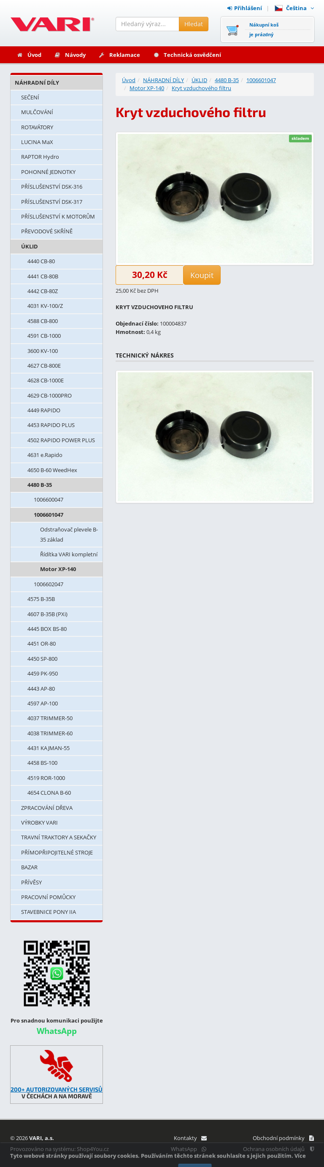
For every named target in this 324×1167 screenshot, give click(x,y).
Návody (70, 55)
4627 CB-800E (44, 365)
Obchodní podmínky (283, 1138)
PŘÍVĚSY (31, 882)
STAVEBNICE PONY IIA (48, 912)
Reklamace (119, 55)
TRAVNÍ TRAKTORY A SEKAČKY (58, 837)
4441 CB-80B (42, 276)
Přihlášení (244, 8)
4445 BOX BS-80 (47, 629)
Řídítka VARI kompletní (68, 554)
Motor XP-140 (58, 569)
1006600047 (48, 499)
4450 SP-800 (42, 658)
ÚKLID (29, 246)
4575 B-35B (41, 599)
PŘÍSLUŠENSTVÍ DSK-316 (51, 186)
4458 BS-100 (42, 762)
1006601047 (48, 514)
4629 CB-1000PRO (49, 395)
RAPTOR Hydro (40, 156)
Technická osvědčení (187, 55)
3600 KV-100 (42, 351)
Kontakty (190, 1138)
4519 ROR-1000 (46, 778)
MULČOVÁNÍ (37, 112)
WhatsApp (188, 1149)
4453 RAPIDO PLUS (51, 425)
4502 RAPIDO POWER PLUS (61, 440)
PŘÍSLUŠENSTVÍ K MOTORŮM (58, 216)
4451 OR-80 (41, 643)
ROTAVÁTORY (37, 127)
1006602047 (48, 584)
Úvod (28, 55)
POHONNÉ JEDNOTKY (48, 172)
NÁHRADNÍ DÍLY (37, 82)
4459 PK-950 (42, 673)
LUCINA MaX (37, 142)
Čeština (294, 8)
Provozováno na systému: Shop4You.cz (59, 1149)
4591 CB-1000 (44, 335)
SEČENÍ (30, 97)
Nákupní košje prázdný (263, 29)
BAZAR (29, 867)
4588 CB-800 (42, 321)
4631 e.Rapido (44, 455)
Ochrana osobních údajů (278, 1149)
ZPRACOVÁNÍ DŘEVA (47, 808)
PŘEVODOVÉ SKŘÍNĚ (47, 231)
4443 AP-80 (41, 688)
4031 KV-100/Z (45, 306)
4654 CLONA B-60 (49, 792)
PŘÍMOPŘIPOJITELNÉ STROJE (57, 852)
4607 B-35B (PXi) (47, 614)
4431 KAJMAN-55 (48, 748)
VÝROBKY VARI (39, 822)
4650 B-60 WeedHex (52, 470)
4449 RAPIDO (43, 410)
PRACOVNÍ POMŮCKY (48, 897)
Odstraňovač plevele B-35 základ (69, 534)
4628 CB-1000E (45, 380)
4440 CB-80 (41, 261)
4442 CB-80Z (42, 291)
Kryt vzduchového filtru (201, 88)
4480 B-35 (39, 485)
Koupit (201, 275)
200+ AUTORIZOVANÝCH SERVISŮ (57, 1089)
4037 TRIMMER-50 (50, 718)
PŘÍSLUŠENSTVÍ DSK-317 (51, 202)
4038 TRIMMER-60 (50, 733)
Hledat (193, 24)
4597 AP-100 (42, 703)
